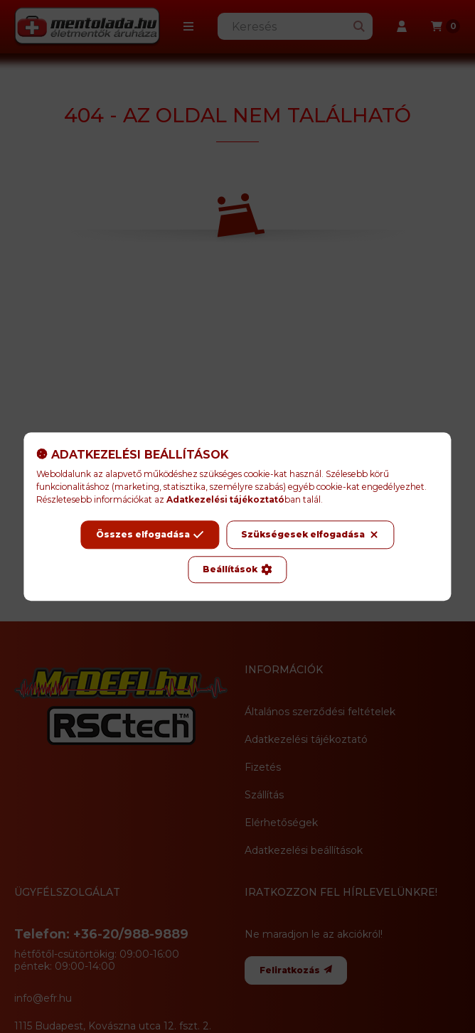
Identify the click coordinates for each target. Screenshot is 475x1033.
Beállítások (237, 569)
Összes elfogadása (150, 534)
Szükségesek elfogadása (310, 534)
